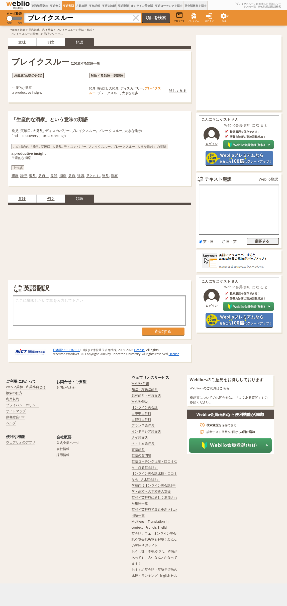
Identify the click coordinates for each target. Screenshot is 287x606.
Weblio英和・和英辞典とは (26, 387)
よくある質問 (248, 397)
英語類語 (68, 6)
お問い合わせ (66, 387)
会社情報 (62, 448)
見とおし (93, 175)
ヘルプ (11, 423)
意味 (22, 42)
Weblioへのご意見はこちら (210, 388)
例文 (51, 42)
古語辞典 (138, 449)
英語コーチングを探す (168, 6)
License (139, 350)
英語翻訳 (123, 6)
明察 (15, 175)
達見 (105, 175)
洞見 (32, 175)
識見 (23, 175)
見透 (71, 175)
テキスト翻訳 (218, 179)
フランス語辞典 (143, 425)
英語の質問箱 (141, 455)
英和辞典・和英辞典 (41, 30)
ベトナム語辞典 (143, 443)
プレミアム (193, 20)
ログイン (209, 20)
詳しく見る (177, 90)
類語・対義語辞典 (145, 389)
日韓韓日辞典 (141, 419)
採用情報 (62, 454)
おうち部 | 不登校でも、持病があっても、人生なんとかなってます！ (154, 557)
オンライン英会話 (142, 6)
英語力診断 (109, 6)
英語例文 (55, 6)
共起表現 (81, 6)
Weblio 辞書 (18, 30)
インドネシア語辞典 (146, 431)
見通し (43, 175)
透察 (114, 175)
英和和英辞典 (39, 6)
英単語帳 (94, 6)
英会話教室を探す (195, 6)
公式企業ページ (67, 442)
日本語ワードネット (66, 350)
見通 (53, 175)
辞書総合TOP (15, 417)
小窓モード (179, 17)
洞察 (62, 175)
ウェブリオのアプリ (20, 442)
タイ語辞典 (140, 437)
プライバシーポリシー (22, 405)
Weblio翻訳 (268, 179)
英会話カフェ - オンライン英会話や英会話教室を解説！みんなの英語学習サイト (154, 539)
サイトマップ (16, 411)
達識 (80, 175)
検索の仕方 (14, 393)
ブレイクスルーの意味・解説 (74, 30)
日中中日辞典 (141, 413)
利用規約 (12, 399)
